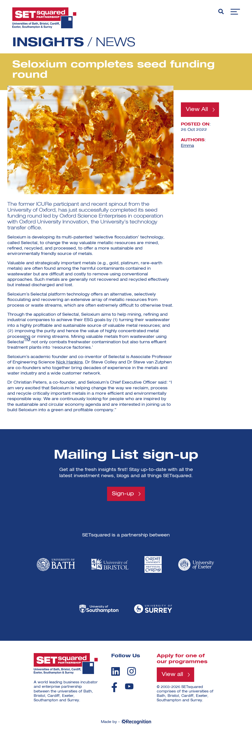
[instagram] (131, 671)
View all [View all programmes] (172, 674)
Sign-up (123, 494)
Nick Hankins (69, 362)
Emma (187, 146)
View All (197, 109)
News (115, 43)
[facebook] (114, 687)
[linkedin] (115, 671)
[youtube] (129, 686)
